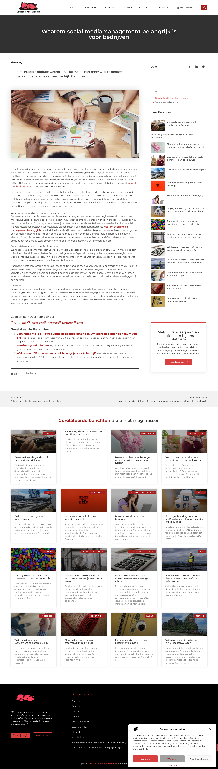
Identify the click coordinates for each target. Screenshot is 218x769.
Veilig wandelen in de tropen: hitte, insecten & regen (181, 641)
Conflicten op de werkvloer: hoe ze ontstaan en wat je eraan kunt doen (83, 578)
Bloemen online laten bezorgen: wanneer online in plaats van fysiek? (133, 460)
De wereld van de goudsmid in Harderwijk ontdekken (31, 458)
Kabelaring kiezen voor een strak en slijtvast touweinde (83, 433)
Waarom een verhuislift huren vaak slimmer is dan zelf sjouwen (184, 458)
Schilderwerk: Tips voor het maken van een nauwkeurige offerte (131, 578)
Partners (128, 7)
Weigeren (172, 759)
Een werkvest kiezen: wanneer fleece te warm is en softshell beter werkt (182, 578)
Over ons (74, 7)
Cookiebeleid (171, 766)
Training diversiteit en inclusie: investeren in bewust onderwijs (32, 577)
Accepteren (145, 759)
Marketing (16, 62)
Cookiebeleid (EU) (80, 721)
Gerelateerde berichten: (167, 102)
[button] (210, 729)
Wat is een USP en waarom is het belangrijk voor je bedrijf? (57, 353)
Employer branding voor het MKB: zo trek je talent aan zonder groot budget (184, 519)
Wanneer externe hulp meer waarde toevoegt (81, 518)
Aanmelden (161, 7)
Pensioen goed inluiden (33, 345)
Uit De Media (110, 7)
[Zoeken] (204, 7)
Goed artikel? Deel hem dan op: (171, 98)
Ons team (91, 7)
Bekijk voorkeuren (199, 759)
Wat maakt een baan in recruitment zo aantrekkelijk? (31, 641)
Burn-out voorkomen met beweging (185, 195)
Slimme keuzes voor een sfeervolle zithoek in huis (79, 641)
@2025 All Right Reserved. (109, 763)
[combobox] (188, 7)
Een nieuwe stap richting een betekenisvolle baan (131, 641)
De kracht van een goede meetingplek (186, 169)
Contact (144, 7)
